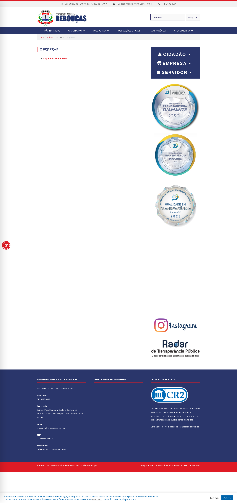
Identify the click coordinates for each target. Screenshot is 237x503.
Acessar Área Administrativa (169, 465)
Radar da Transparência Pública (184, 426)
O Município (75, 30)
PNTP (163, 426)
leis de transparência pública (164, 419)
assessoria (171, 412)
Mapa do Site (147, 465)
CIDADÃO (177, 54)
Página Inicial (52, 30)
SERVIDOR (177, 72)
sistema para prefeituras (187, 408)
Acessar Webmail (192, 465)
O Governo (99, 30)
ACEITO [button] (227, 497)
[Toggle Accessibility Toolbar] (6, 245)
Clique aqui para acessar (55, 58)
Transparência (157, 30)
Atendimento (182, 30)
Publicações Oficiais (128, 30)
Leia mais (97, 499)
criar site (169, 408)
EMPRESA (177, 63)
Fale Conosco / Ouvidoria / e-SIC (51, 449)
